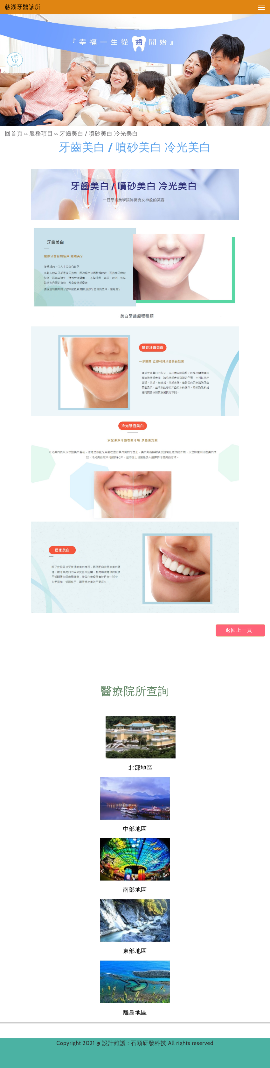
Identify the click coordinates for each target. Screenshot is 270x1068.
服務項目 (41, 133)
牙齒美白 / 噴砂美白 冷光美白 (98, 133)
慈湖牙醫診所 (23, 7)
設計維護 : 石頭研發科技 (135, 1043)
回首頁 (14, 133)
